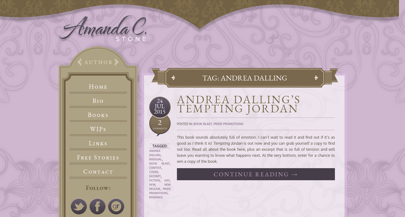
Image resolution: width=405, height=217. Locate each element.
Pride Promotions (228, 124)
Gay (167, 180)
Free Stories (98, 157)
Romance (156, 197)
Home (98, 86)
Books (98, 115)
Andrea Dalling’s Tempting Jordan (239, 104)
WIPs (98, 129)
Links (98, 143)
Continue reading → (256, 174)
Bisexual (155, 159)
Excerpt (155, 176)
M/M (152, 184)
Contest (155, 167)
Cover (153, 172)
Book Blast (159, 163)
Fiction (154, 180)
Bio (98, 100)
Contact (98, 171)
